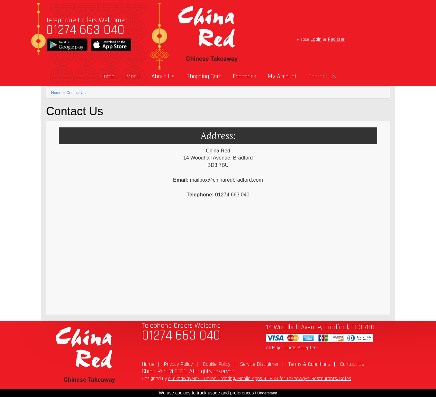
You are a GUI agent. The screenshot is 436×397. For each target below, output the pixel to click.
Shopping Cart (203, 76)
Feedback (244, 76)
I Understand (266, 393)
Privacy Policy (178, 364)
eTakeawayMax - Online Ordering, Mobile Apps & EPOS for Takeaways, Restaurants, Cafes (259, 378)
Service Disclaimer (259, 364)
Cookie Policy (217, 364)
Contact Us (322, 76)
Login (316, 39)
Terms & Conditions (309, 364)
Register (336, 39)
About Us (163, 76)
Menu (133, 76)
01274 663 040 (85, 30)
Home (107, 76)
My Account (282, 76)
